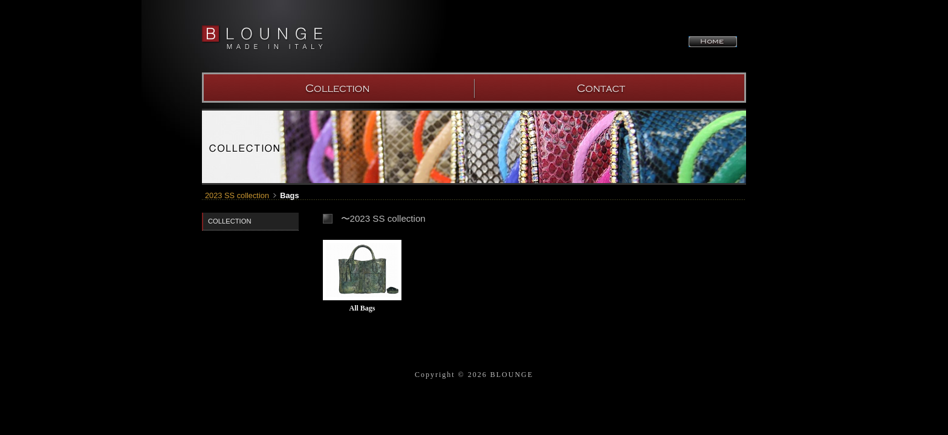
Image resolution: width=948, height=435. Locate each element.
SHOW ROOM (610, 87)
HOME (713, 41)
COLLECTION (338, 87)
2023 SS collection (237, 195)
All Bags (362, 308)
